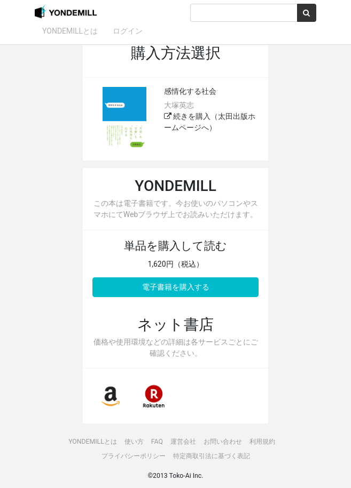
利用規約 (262, 441)
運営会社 (183, 441)
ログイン (128, 31)
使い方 (134, 441)
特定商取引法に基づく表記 (211, 456)
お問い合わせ (223, 441)
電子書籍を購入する (175, 287)
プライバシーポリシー (134, 456)
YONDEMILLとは (70, 31)
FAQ (157, 441)
